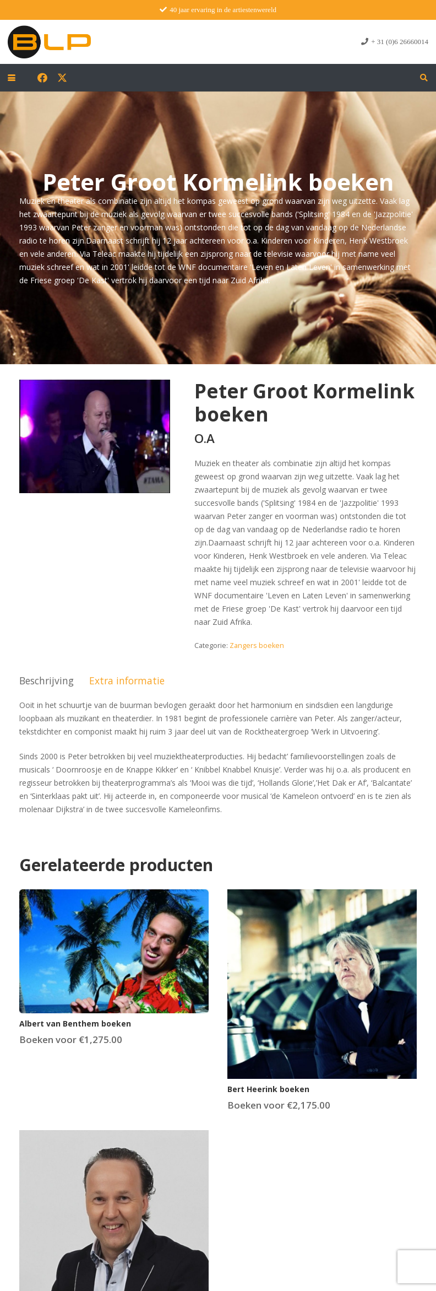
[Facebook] (42, 78)
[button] (11, 78)
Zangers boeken (257, 645)
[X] (62, 78)
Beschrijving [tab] (46, 680)
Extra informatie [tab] (127, 680)
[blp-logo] (49, 41)
